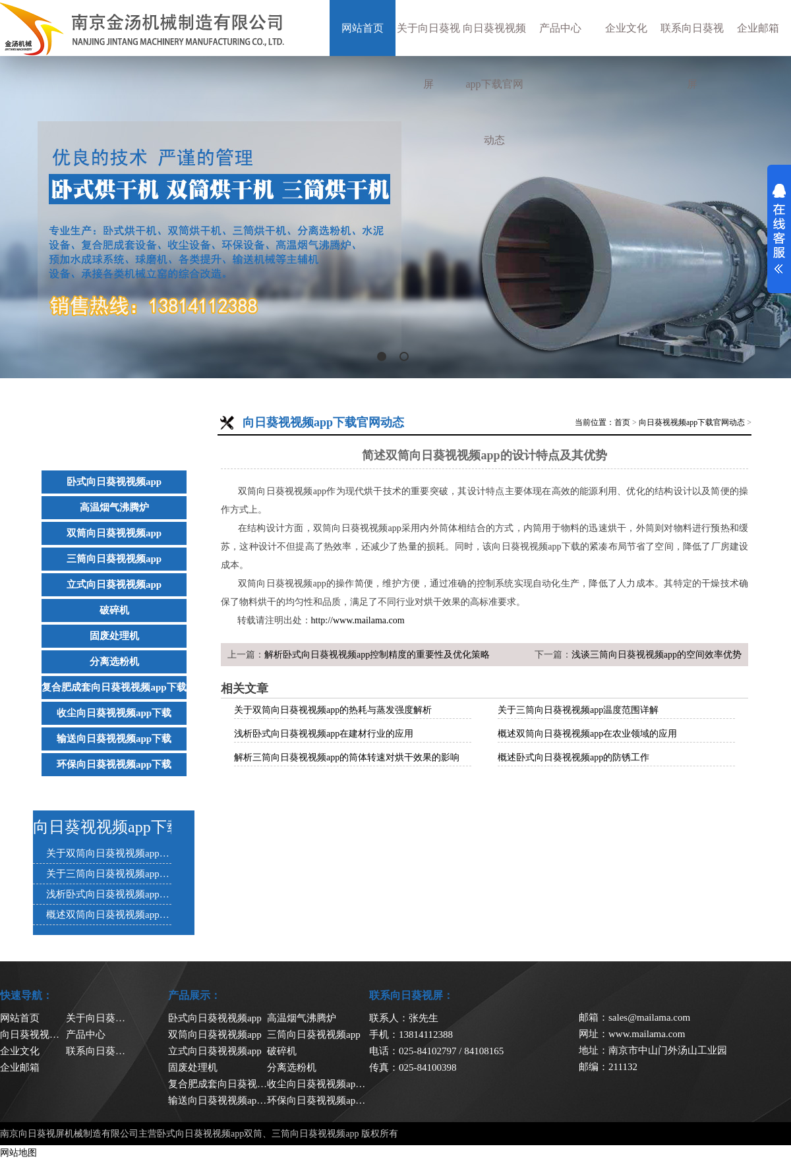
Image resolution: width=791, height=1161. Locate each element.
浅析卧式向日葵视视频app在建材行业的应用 (323, 734)
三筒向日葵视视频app (114, 558)
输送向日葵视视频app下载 (114, 738)
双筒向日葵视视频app (114, 533)
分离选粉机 (114, 661)
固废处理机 (114, 636)
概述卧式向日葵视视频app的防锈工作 (573, 757)
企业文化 (626, 28)
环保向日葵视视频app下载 (114, 764)
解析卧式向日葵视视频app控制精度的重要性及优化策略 (377, 655)
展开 (779, 228)
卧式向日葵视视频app (114, 481)
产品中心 (560, 28)
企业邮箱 (758, 28)
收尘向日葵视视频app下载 (114, 713)
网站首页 (362, 28)
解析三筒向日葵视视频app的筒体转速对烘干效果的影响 (346, 757)
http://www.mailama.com (358, 620)
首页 (622, 422)
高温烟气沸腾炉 (114, 507)
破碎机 (114, 610)
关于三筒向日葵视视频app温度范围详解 (578, 710)
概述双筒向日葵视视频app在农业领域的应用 (587, 734)
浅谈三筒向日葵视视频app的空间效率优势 (656, 655)
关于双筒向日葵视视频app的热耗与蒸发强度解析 (333, 710)
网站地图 (18, 1153)
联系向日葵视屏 (692, 56)
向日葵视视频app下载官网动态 (494, 84)
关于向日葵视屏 (428, 56)
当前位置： (594, 422)
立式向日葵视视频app (114, 584)
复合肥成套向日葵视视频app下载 (114, 687)
